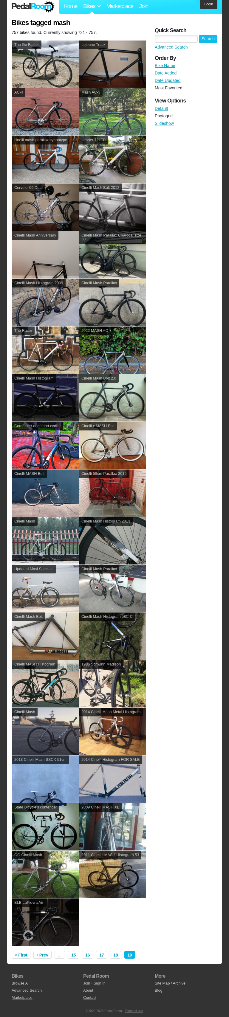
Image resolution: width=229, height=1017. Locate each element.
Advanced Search (171, 47)
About (88, 990)
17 (101, 955)
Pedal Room (33, 7)
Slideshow (164, 123)
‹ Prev (42, 955)
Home (70, 6)
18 (115, 955)
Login (208, 4)
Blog (159, 990)
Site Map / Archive (170, 983)
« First (21, 955)
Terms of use (134, 1011)
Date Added (166, 73)
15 (73, 955)
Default (161, 108)
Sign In (100, 983)
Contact (89, 997)
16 (87, 955)
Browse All (21, 983)
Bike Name (165, 65)
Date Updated (167, 80)
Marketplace (119, 6)
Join (143, 6)
